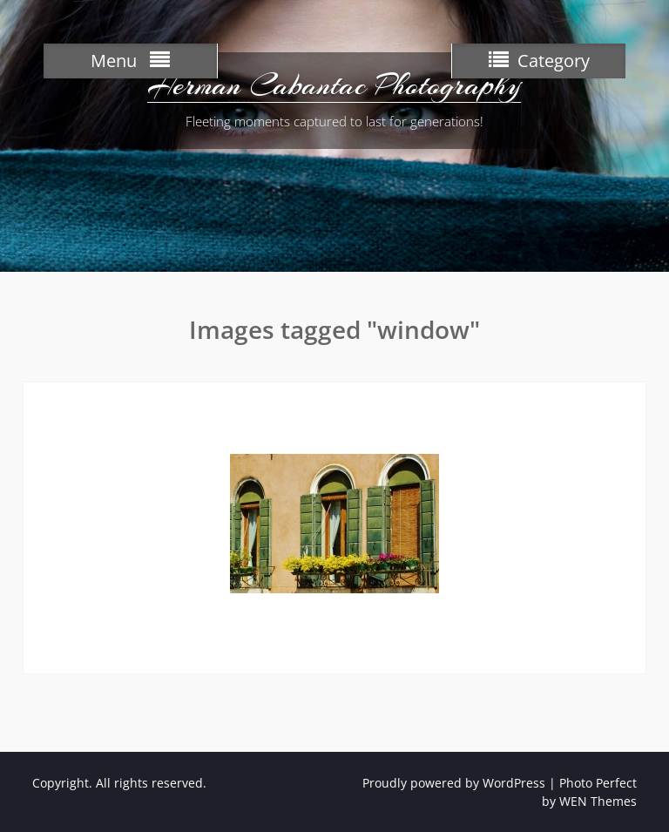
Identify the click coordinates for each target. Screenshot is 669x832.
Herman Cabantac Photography (334, 85)
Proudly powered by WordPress (453, 783)
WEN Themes (598, 801)
